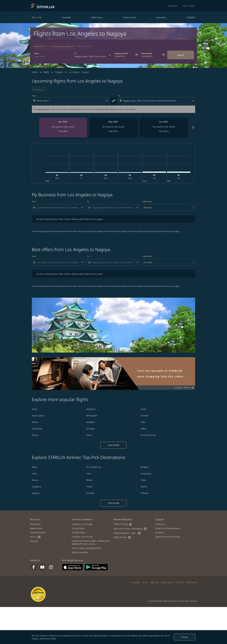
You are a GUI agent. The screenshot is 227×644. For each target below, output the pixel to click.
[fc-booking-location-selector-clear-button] (110, 55)
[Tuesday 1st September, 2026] (178, 172)
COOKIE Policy (78, 532)
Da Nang (90, 428)
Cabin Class (147, 201)
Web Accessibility (80, 552)
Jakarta (144, 486)
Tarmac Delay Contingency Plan (86, 548)
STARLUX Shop (122, 537)
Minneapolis (91, 415)
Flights (46, 72)
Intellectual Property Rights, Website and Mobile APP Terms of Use (90, 542)
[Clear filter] (82, 207)
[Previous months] (34, 127)
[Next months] (193, 127)
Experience (161, 17)
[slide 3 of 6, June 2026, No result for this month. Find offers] (164, 127)
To (75, 53)
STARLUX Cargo (123, 524)
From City (179, 582)
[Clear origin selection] (107, 100)
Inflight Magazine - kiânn (127, 533)
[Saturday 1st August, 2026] (154, 172)
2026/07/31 (120, 56)
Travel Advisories (38, 532)
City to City (154, 582)
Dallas (143, 428)
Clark (88, 473)
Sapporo (36, 493)
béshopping (172, 5)
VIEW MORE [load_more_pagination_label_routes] (113, 445)
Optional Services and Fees (167, 536)
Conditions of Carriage (82, 524)
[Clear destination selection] (193, 100)
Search (180, 55)
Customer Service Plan (82, 536)
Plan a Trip (36, 17)
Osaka (89, 486)
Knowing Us (35, 524)
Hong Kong (146, 473)
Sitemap (34, 541)
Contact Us (160, 524)
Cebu (143, 422)
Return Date (147, 53)
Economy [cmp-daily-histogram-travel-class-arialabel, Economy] (37, 89)
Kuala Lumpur (38, 415)
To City (145, 582)
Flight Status (96, 17)
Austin (144, 409)
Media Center (36, 528)
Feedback (159, 532)
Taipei (34, 409)
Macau (35, 480)
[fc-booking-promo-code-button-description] (84, 46)
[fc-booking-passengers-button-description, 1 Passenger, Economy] (61, 46)
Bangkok (90, 422)
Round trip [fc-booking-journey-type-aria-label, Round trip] (39, 46)
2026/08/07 (147, 56)
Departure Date (121, 53)
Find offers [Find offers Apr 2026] (63, 131)
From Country (191, 582)
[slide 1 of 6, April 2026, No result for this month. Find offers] (63, 127)
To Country (135, 582)
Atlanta (35, 422)
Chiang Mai (37, 428)
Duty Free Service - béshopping (130, 528)
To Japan (59, 72)
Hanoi (89, 435)
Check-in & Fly (129, 17)
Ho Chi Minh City (148, 435)
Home (34, 72)
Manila (89, 480)
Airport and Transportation (167, 528)
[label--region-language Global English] (189, 6)
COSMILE (191, 17)
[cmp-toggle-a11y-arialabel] (113, 100)
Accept (184, 637)
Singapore (91, 409)
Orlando (144, 415)
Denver (35, 435)
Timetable (66, 17)
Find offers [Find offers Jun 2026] (164, 131)
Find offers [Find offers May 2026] (113, 131)
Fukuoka (144, 493)
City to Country (167, 582)
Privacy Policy (50, 638)
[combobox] (52, 56)
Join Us (35, 536)
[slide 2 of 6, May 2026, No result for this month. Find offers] (113, 127)
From (36, 53)
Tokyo (143, 480)
